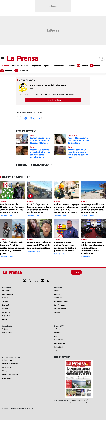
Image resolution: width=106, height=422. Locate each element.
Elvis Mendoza (85, 257)
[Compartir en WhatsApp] (19, 118)
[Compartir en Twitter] (39, 118)
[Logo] (17, 58)
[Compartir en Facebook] (26, 118)
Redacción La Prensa (6, 216)
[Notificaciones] (102, 58)
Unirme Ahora (55, 100)
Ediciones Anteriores (78, 400)
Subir (76, 272)
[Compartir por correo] (32, 118)
